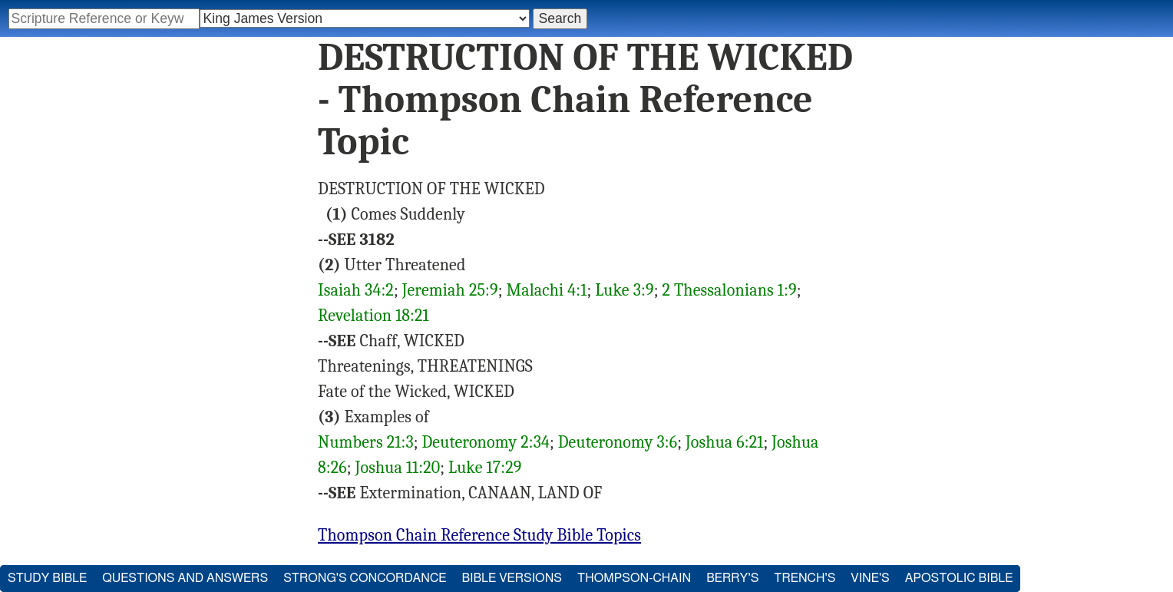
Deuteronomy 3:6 (617, 442)
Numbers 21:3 (366, 442)
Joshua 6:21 (725, 442)
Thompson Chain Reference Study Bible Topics (479, 535)
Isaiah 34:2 (356, 290)
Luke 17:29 (484, 468)
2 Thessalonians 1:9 (729, 290)
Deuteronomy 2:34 (485, 442)
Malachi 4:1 (546, 290)
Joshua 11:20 (398, 468)
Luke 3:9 (624, 290)
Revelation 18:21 (373, 316)
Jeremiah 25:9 (450, 290)
